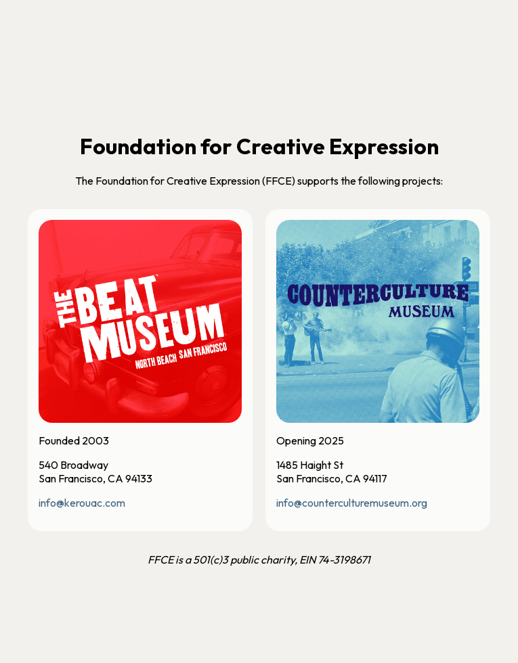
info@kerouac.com (82, 502)
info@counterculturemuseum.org (351, 502)
